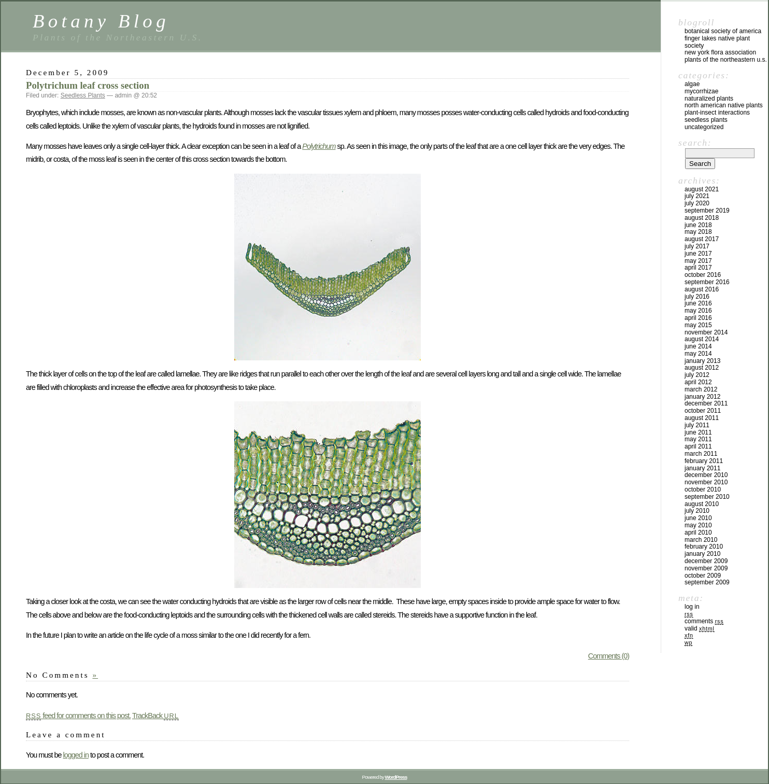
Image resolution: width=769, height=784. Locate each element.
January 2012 (702, 396)
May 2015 (698, 325)
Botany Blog (101, 21)
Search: (694, 142)
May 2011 (698, 439)
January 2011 (702, 468)
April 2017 (698, 267)
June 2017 (698, 253)
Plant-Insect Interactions (717, 112)
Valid (700, 628)
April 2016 (698, 317)
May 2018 (698, 231)
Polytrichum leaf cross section (87, 85)
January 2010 (702, 553)
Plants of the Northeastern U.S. (726, 59)
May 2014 (698, 353)
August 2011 (702, 418)
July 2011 (697, 425)
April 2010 (698, 532)
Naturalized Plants (709, 98)
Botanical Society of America (723, 31)
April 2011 (698, 446)
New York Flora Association (720, 52)
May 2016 (698, 310)
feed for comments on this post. (78, 715)
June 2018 (698, 225)
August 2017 (702, 239)
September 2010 (707, 496)
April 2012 (698, 382)
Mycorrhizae (701, 91)
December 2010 (706, 475)
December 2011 (706, 403)
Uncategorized (704, 127)
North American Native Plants (724, 105)
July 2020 (697, 203)
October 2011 (703, 410)
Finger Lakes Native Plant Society (717, 42)
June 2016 (698, 303)
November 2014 (706, 332)
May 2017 (698, 260)
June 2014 (698, 346)
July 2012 (697, 375)
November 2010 (706, 482)
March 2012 (701, 389)
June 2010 (698, 518)
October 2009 (703, 575)
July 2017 (697, 246)
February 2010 (704, 546)
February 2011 (704, 461)
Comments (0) (608, 656)
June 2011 (698, 432)
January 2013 (702, 361)
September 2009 (707, 582)
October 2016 (703, 274)
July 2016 (697, 296)
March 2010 (701, 539)
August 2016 (702, 289)
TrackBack (155, 715)
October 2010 (703, 489)
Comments (704, 621)
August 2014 (702, 339)
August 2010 (702, 504)
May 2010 (698, 525)
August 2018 (702, 217)
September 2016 (707, 282)
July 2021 (697, 196)
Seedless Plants (83, 95)
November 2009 (706, 568)
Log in (692, 606)
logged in (75, 755)
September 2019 (707, 210)
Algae (692, 84)
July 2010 (697, 510)
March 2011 (701, 453)
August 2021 (702, 189)
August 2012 (702, 367)
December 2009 (706, 561)
